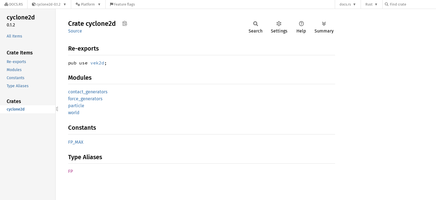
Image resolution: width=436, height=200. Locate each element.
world (74, 112)
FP (70, 171)
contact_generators (87, 91)
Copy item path (124, 23)
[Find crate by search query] (412, 4)
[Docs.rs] (13, 4)
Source (75, 31)
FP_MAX (75, 142)
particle (76, 105)
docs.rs (345, 4)
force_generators (85, 98)
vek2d (97, 63)
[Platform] (88, 4)
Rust (369, 4)
